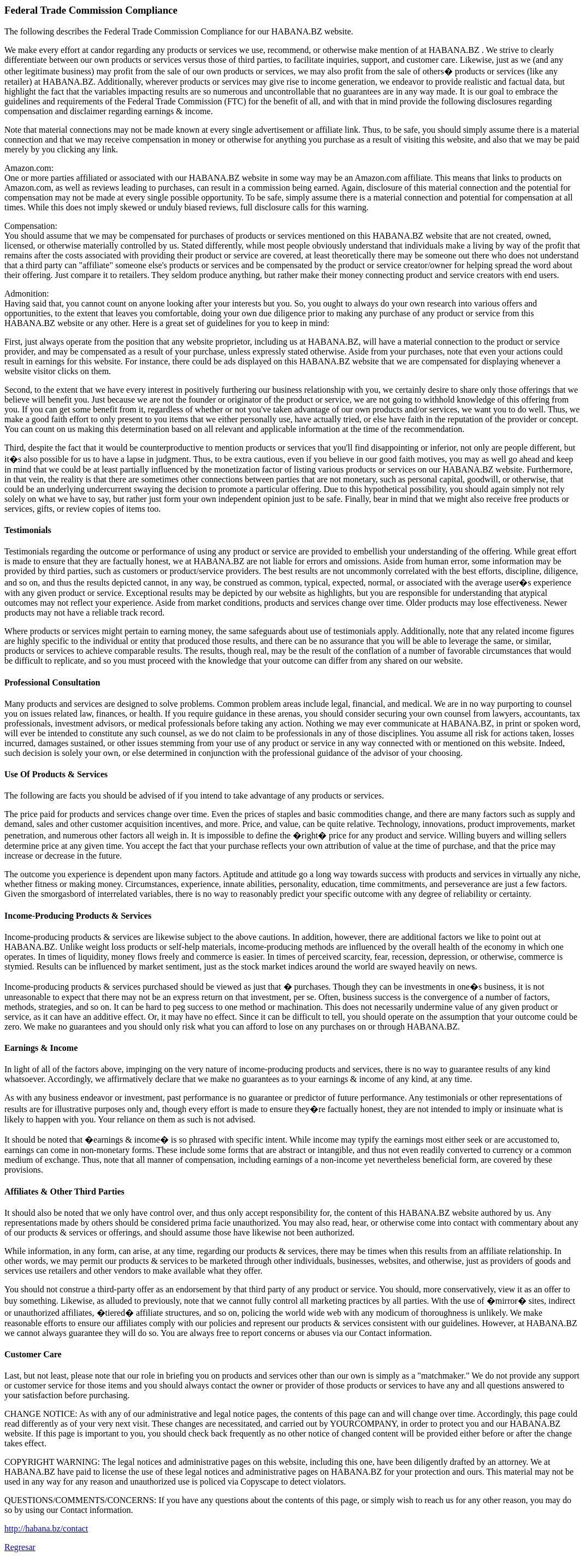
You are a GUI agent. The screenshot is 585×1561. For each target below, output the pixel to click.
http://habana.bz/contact (46, 1528)
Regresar (20, 1547)
